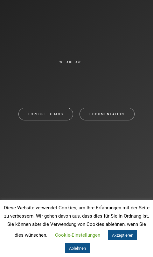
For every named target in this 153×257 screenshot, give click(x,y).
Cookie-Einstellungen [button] (77, 235)
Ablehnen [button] (77, 248)
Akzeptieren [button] (122, 235)
